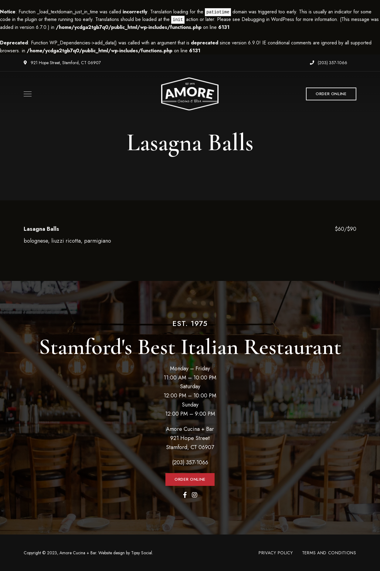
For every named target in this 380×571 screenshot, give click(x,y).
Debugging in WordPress (268, 19)
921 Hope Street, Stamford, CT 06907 (62, 63)
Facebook (185, 495)
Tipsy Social (141, 553)
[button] (331, 94)
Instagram (194, 495)
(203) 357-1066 (328, 63)
